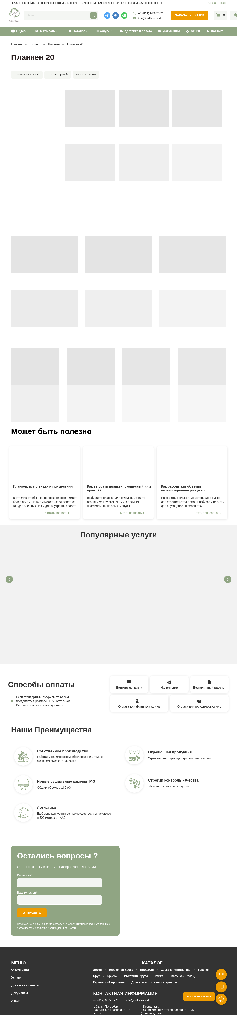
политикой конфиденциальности (56, 884)
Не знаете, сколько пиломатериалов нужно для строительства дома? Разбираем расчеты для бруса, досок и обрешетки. (193, 502)
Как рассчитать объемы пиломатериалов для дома (183, 488)
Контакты (218, 31)
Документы (171, 31)
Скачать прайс (217, 2)
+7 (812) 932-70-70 (105, 957)
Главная (16, 44)
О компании (48, 31)
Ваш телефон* (27, 849)
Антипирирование (196, 584)
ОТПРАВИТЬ (32, 869)
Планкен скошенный (27, 74)
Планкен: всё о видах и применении (43, 486)
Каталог (79, 31)
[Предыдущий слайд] (9, 579)
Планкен (54, 44)
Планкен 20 (75, 44)
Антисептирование (40, 584)
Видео (21, 31)
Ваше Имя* (24, 832)
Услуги (16, 934)
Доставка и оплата (138, 31)
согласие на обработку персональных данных (147, 1009)
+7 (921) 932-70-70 (150, 13)
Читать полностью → (59, 513)
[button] (189, 15)
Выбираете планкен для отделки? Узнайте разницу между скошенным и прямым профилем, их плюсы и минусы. (116, 502)
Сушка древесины (93, 584)
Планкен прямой (58, 74)
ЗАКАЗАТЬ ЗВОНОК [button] (199, 953)
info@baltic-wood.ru (151, 18)
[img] (44, 464)
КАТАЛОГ (152, 919)
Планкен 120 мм (86, 74)
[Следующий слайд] (227, 579)
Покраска (144, 584)
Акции (195, 31)
